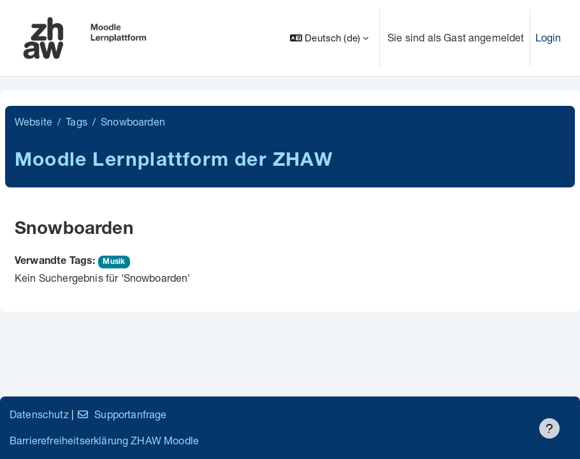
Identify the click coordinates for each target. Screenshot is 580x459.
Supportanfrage (121, 414)
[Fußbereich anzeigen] (549, 428)
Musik (114, 262)
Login (548, 37)
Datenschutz (39, 414)
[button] (329, 38)
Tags (76, 121)
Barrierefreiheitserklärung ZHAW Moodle (104, 440)
